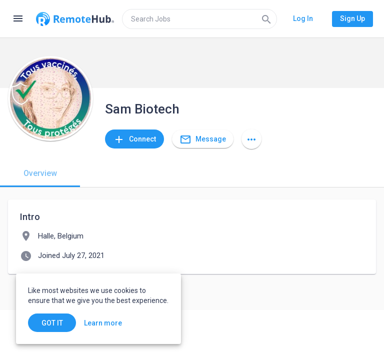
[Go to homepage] (75, 19)
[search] (199, 19)
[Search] (266, 19)
